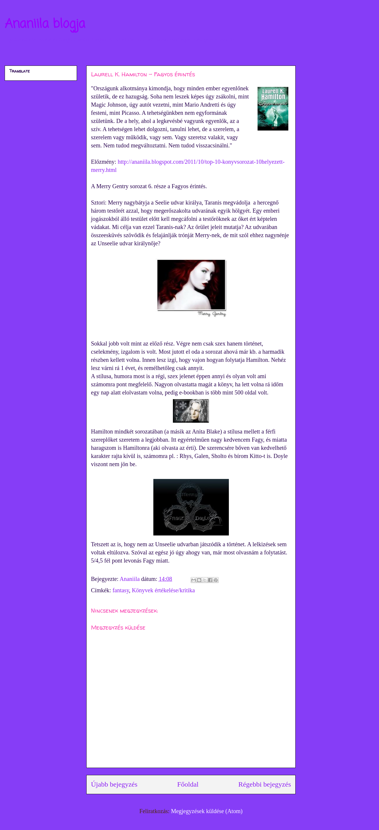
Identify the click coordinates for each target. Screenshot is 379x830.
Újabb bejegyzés (114, 784)
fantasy (121, 590)
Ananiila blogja (45, 24)
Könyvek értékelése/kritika (163, 590)
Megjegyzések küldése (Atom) (206, 811)
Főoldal (188, 784)
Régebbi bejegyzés (264, 784)
